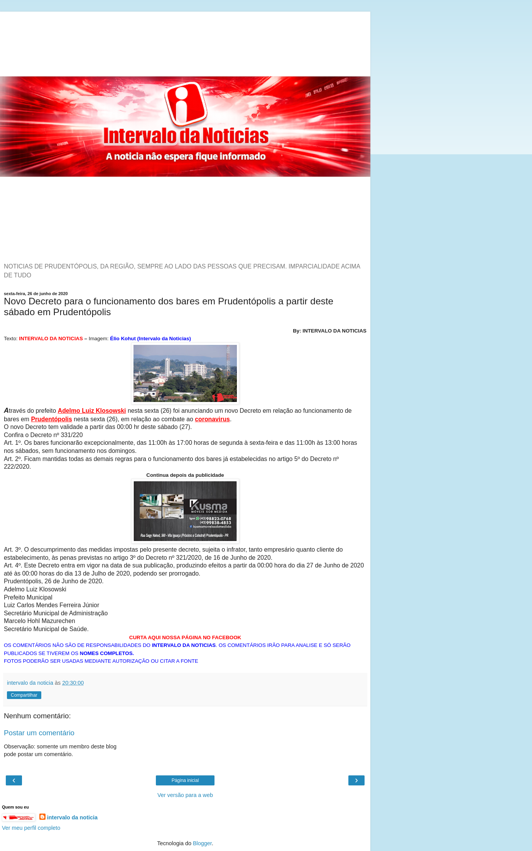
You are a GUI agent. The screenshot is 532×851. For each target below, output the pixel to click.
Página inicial (185, 780)
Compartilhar (24, 695)
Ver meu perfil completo (31, 828)
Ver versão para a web (185, 795)
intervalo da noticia (72, 817)
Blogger (202, 843)
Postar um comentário (39, 733)
